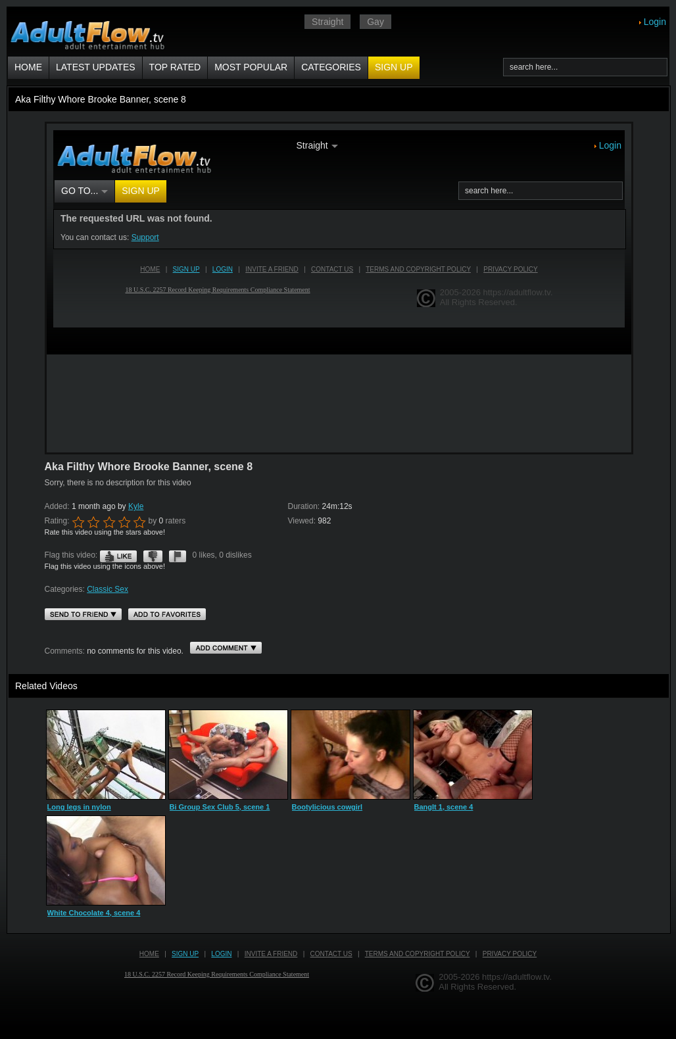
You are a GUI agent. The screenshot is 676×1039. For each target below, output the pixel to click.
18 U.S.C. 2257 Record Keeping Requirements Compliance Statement (216, 974)
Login (655, 21)
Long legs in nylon (79, 807)
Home (28, 67)
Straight (327, 21)
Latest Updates (95, 67)
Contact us (331, 953)
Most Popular (250, 67)
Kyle (135, 506)
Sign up (394, 67)
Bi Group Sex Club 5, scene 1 (220, 807)
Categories (331, 67)
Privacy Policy (510, 953)
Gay (375, 21)
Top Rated (175, 67)
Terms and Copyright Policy (417, 953)
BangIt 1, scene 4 (443, 807)
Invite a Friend (271, 953)
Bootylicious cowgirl (327, 807)
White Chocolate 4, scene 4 (94, 913)
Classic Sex (107, 589)
